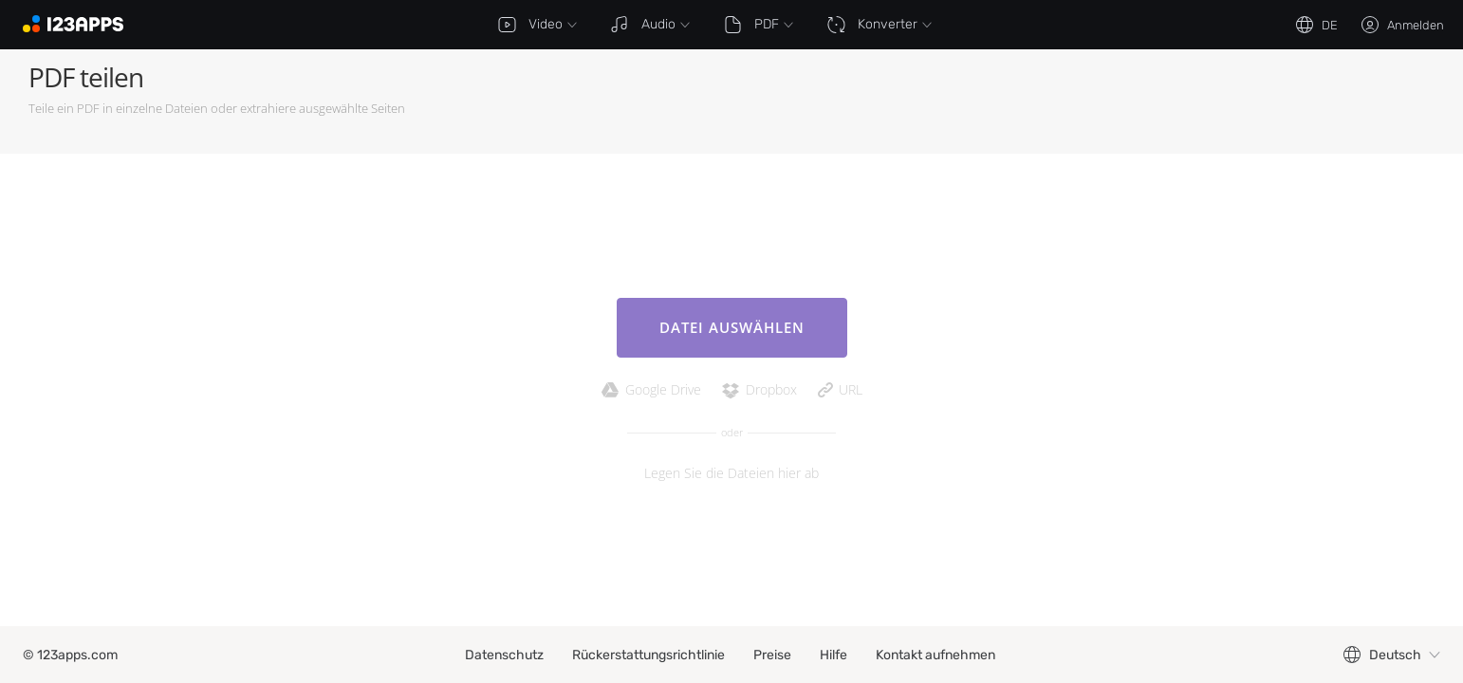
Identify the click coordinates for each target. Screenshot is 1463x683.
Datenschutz (504, 655)
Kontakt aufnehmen (935, 655)
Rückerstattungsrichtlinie (648, 655)
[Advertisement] (1089, 101)
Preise (772, 655)
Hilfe (833, 655)
